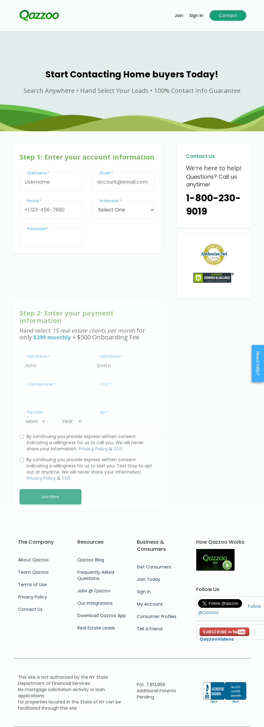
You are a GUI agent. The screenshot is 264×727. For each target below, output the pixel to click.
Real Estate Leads (96, 628)
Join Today (148, 579)
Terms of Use (32, 584)
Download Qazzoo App (101, 615)
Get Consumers (154, 567)
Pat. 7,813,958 (151, 684)
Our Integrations (95, 603)
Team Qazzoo (33, 572)
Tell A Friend (149, 629)
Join (179, 15)
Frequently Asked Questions (95, 575)
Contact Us (30, 609)
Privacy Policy (93, 477)
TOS (118, 477)
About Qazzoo (33, 560)
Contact (228, 15)
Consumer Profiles (156, 616)
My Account (150, 604)
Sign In (144, 592)
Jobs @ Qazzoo (93, 591)
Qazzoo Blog (90, 560)
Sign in (196, 15)
